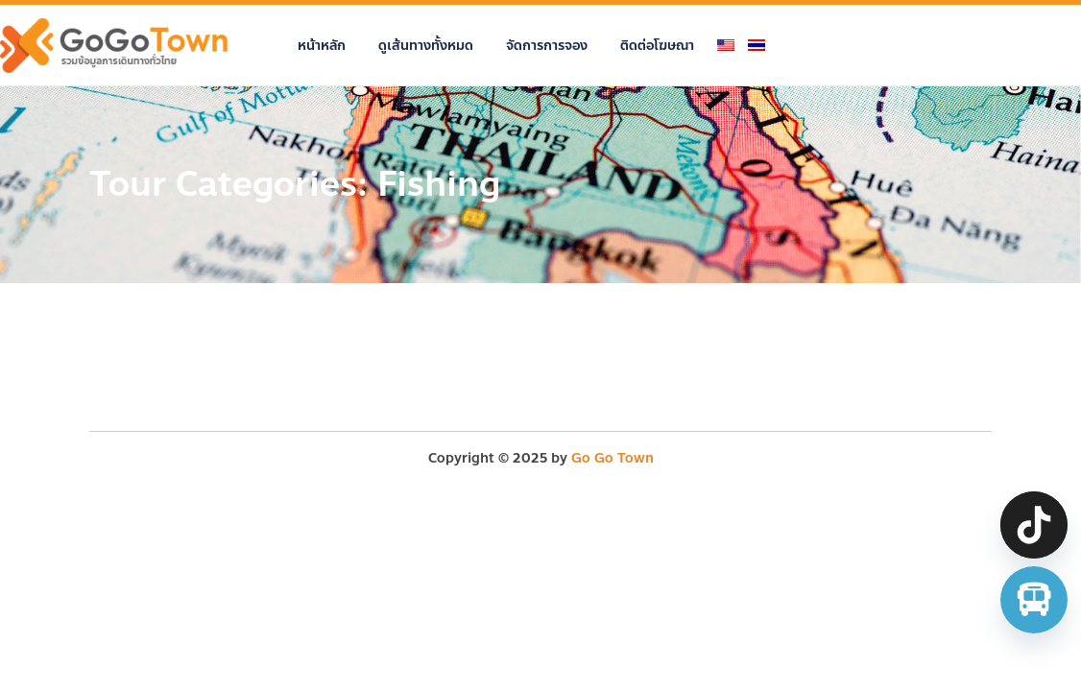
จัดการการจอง (547, 46)
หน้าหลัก (322, 46)
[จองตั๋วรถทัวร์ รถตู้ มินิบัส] (1034, 599)
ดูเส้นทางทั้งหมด (425, 46)
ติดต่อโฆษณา (657, 46)
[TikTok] (1034, 525)
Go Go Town (612, 458)
